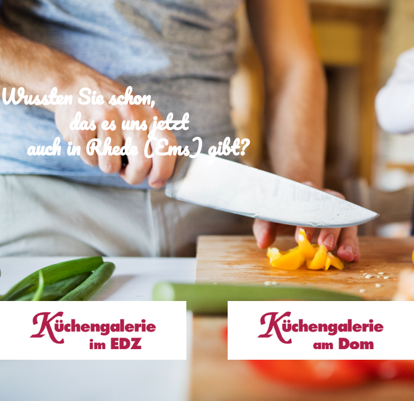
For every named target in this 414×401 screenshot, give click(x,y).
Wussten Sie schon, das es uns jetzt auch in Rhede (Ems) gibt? (124, 109)
